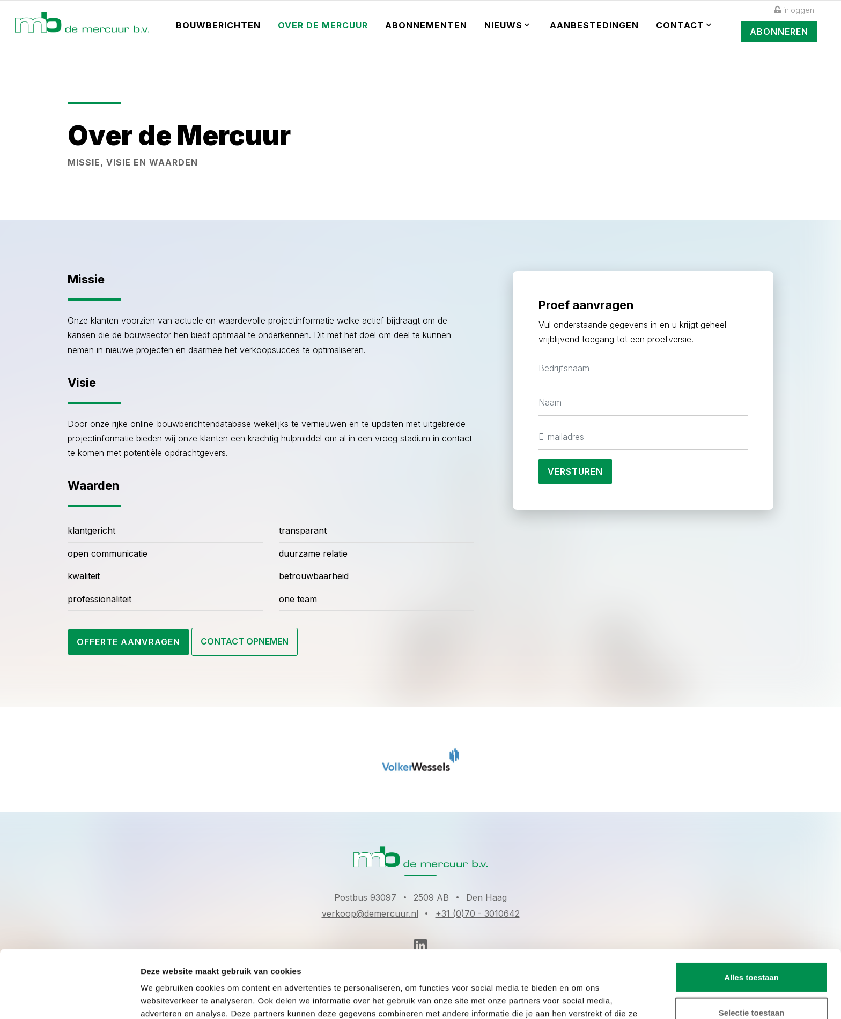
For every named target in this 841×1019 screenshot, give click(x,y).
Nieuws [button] (507, 25)
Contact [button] (684, 25)
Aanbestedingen (594, 25)
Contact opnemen (245, 641)
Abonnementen (426, 25)
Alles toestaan (751, 913)
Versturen (575, 471)
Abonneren (779, 31)
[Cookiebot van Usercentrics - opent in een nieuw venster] (69, 998)
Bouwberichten (218, 25)
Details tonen (579, 997)
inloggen (794, 9)
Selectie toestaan (752, 949)
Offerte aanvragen (128, 641)
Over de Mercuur (323, 25)
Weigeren (751, 983)
